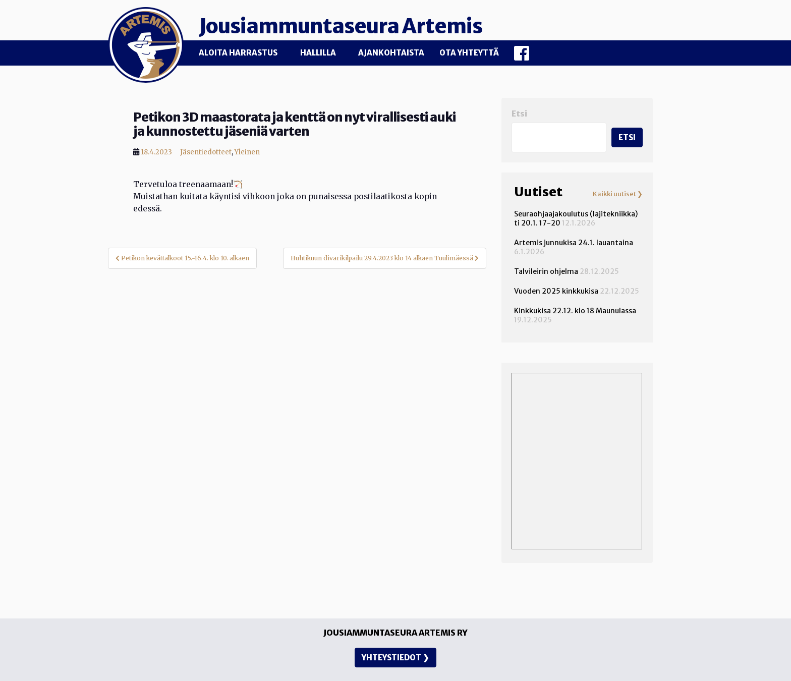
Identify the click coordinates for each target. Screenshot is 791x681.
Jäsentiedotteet (206, 152)
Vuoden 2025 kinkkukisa (556, 291)
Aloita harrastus (238, 53)
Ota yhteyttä (469, 53)
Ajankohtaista (391, 53)
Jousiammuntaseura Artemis (340, 26)
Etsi (519, 114)
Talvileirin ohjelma (546, 271)
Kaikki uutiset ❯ (618, 194)
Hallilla (318, 53)
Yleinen (247, 152)
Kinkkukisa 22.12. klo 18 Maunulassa (575, 310)
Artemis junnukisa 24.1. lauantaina (573, 242)
